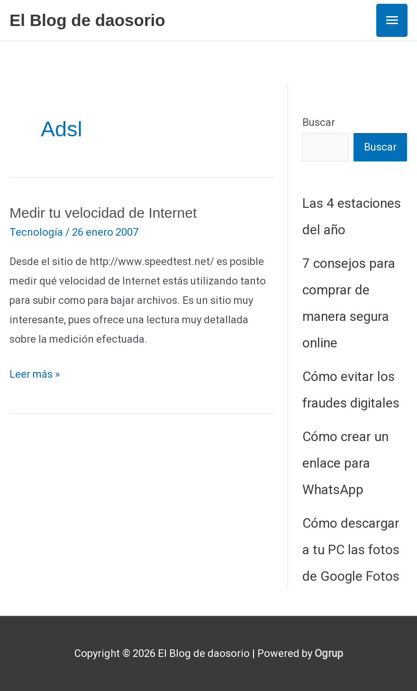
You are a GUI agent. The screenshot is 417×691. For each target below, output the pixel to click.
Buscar (318, 122)
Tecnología (36, 232)
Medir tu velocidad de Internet (103, 213)
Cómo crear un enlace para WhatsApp (345, 463)
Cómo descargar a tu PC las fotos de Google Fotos (350, 549)
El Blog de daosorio (87, 20)
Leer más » (34, 374)
